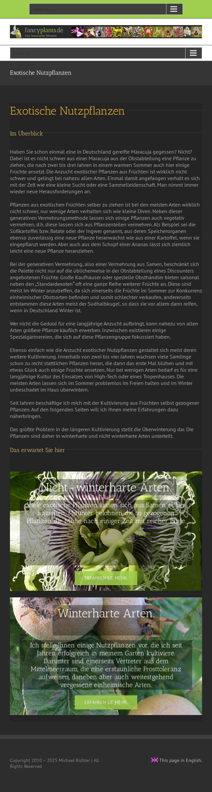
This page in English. (176, 760)
